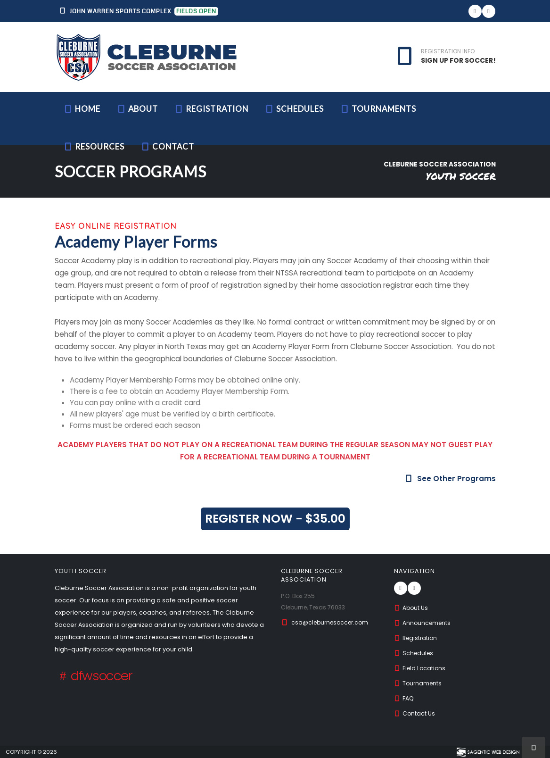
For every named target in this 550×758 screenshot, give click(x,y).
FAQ (404, 698)
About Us (412, 608)
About (137, 109)
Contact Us (415, 713)
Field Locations (421, 668)
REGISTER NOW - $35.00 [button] (275, 518)
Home (81, 109)
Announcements (424, 623)
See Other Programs (449, 478)
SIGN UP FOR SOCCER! (458, 60)
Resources (93, 146)
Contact (167, 146)
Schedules (294, 109)
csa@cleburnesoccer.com (332, 622)
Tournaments (378, 109)
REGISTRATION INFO (448, 51)
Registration (211, 109)
